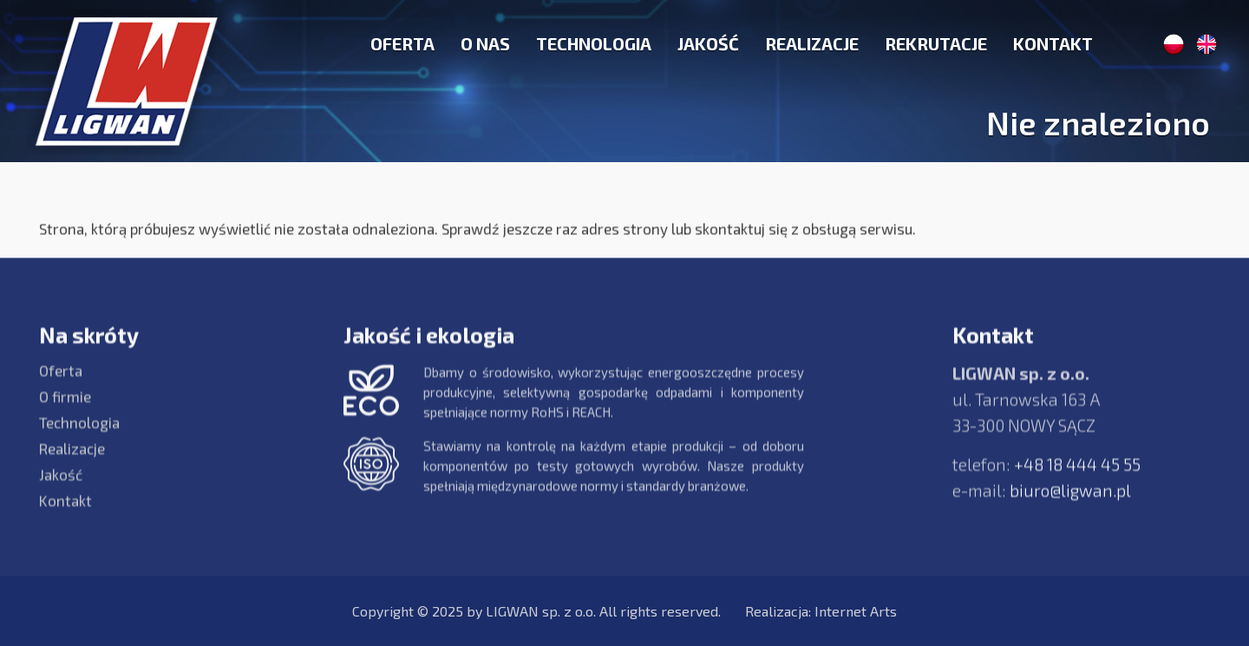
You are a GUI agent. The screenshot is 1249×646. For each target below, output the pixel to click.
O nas (485, 43)
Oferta (402, 43)
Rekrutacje (936, 43)
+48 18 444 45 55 (1077, 474)
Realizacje (812, 43)
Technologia (593, 43)
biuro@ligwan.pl (1070, 500)
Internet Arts (855, 611)
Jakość (708, 43)
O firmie (65, 405)
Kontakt (1053, 43)
